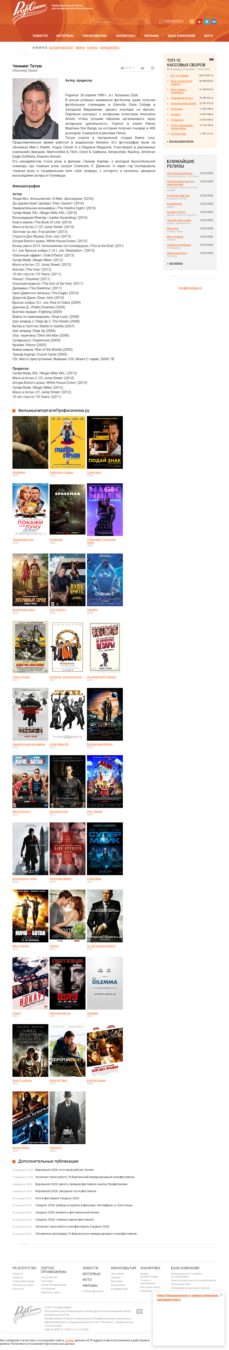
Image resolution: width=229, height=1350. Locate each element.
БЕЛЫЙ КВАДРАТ (61, 47)
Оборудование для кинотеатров (190, 1288)
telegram (206, 21)
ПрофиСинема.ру (190, 288)
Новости (40, 36)
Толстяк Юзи (178, 133)
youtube (199, 21)
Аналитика (126, 36)
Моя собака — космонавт (179, 91)
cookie (69, 1340)
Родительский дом (178, 195)
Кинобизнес (110, 47)
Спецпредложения (23, 1281)
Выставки (117, 1281)
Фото (208, 36)
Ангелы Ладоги (176, 212)
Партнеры (47, 1281)
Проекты (17, 1277)
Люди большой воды (179, 173)
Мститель (173, 228)
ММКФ (80, 47)
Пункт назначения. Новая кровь (182, 127)
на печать (142, 68)
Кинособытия (95, 36)
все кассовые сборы (181, 141)
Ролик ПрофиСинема (53, 1284)
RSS (191, 21)
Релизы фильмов (93, 1291)
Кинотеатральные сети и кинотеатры (193, 1280)
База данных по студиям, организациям (186, 1275)
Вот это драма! (180, 75)
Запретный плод (177, 253)
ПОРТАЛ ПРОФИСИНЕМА (53, 1270)
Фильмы (151, 36)
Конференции (119, 1288)
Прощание (177, 119)
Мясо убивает (175, 236)
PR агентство (24, 1268)
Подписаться (173, 21)
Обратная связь (50, 1292)
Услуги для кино (181, 1284)
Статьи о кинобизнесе (148, 1282)
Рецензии (146, 1291)
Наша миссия (49, 1277)
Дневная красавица (179, 244)
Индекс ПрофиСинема (149, 1275)
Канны (92, 47)
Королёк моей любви (183, 103)
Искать (146, 21)
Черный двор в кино (179, 220)
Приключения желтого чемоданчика (180, 183)
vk (214, 21)
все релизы (176, 263)
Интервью (65, 36)
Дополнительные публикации (48, 1161)
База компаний (181, 36)
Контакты (18, 1288)
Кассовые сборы (150, 1287)
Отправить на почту (152, 67)
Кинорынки (118, 1285)
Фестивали (117, 1273)
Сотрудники (48, 1288)
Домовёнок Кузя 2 (182, 98)
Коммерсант (174, 203)
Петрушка (177, 108)
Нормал (175, 114)
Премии (116, 1277)
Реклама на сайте (23, 1285)
